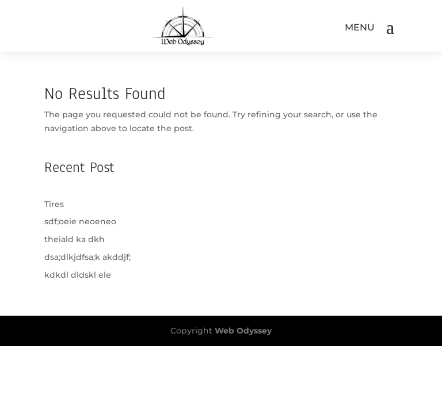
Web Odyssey (243, 330)
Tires (54, 204)
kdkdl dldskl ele (77, 275)
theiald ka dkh (74, 239)
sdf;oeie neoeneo (80, 221)
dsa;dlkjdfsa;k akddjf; (87, 257)
